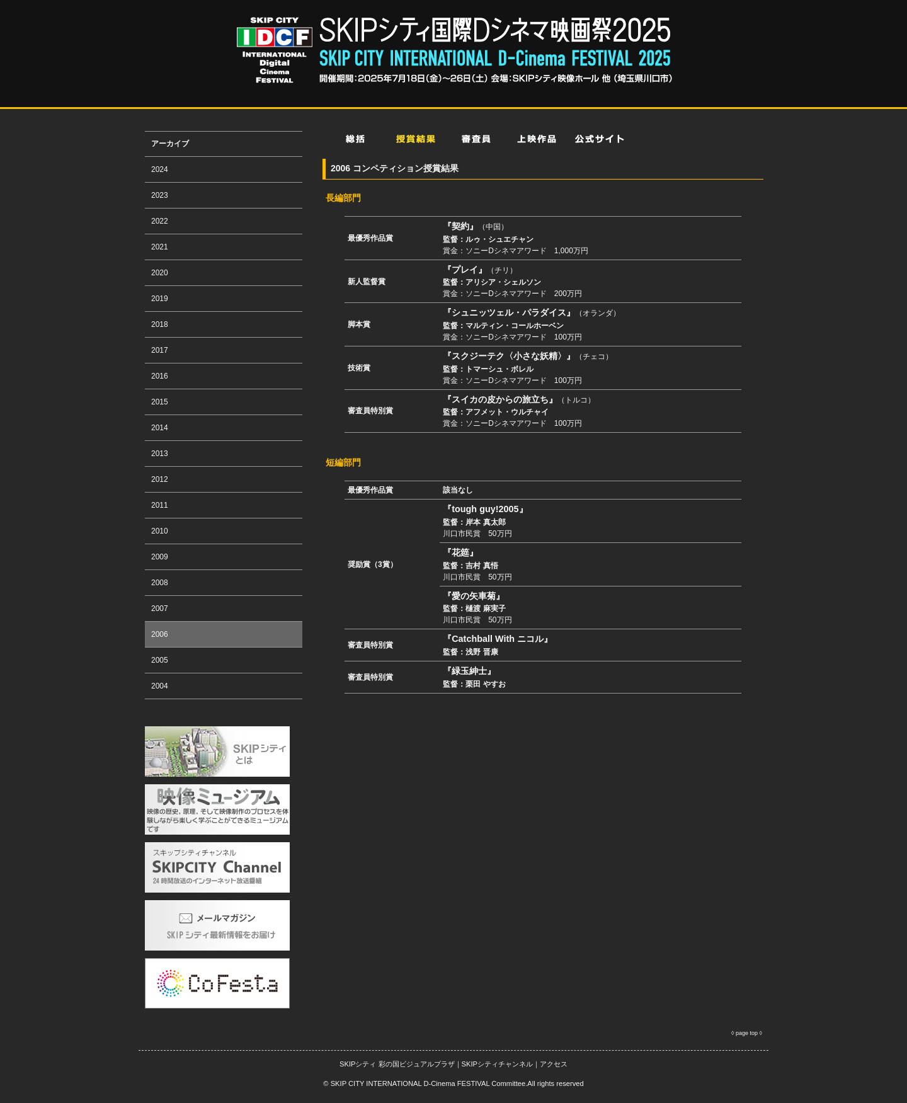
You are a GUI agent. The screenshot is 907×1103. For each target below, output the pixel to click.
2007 (159, 608)
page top (747, 1033)
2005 (159, 660)
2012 (159, 479)
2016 (159, 376)
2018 (159, 324)
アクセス (554, 1064)
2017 (159, 350)
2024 (159, 169)
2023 (159, 195)
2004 (159, 686)
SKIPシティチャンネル (497, 1064)
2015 (159, 401)
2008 (159, 582)
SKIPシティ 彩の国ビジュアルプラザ (397, 1064)
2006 (159, 634)
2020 (159, 272)
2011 (159, 505)
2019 (159, 298)
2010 (159, 531)
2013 (159, 453)
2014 (159, 427)
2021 (159, 247)
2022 (159, 221)
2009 (159, 556)
